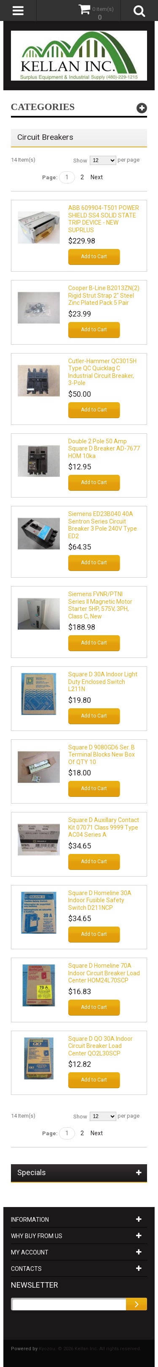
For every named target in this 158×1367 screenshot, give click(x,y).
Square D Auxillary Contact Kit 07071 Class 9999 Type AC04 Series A (103, 827)
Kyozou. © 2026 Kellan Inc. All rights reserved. (90, 1348)
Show (80, 160)
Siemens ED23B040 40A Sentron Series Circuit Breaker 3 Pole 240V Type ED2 (102, 525)
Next (97, 177)
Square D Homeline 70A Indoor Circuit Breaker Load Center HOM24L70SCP (104, 973)
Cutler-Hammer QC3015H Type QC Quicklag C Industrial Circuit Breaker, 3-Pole (102, 372)
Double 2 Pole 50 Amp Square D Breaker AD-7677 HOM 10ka (104, 448)
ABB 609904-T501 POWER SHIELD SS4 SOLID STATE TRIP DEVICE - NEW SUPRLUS (103, 218)
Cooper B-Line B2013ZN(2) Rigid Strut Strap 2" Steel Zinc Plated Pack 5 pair (103, 295)
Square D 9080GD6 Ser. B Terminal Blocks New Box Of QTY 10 (101, 754)
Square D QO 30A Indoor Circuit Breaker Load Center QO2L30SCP (100, 1046)
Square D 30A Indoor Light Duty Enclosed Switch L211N (102, 681)
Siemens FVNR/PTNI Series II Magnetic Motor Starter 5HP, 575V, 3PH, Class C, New (100, 605)
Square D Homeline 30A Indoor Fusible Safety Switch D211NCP (99, 900)
